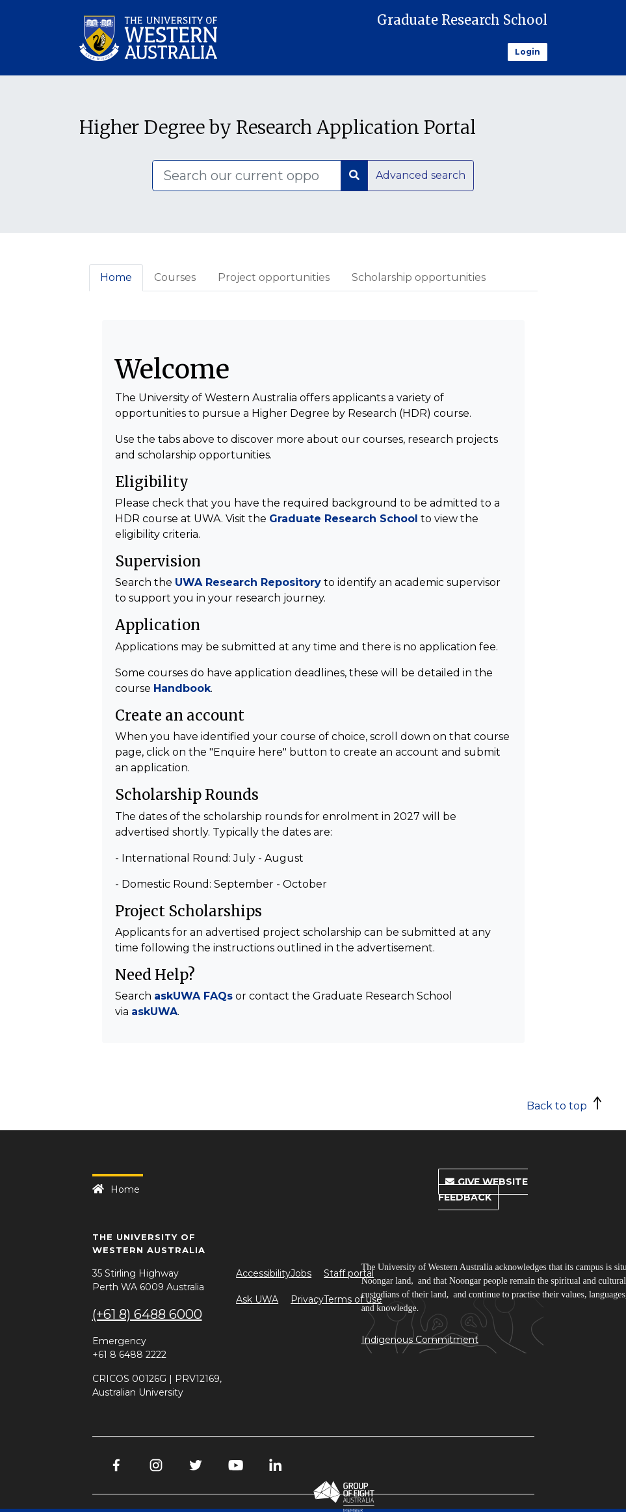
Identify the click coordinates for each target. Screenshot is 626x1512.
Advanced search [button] (420, 175)
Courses (175, 277)
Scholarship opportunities (419, 277)
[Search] (246, 175)
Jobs (301, 1273)
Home (116, 277)
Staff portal (349, 1273)
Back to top (557, 1106)
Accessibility (263, 1273)
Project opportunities (274, 277)
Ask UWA (257, 1299)
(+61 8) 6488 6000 (147, 1314)
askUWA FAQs (193, 996)
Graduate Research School (462, 20)
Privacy (307, 1299)
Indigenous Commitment (419, 1340)
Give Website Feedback (483, 1189)
